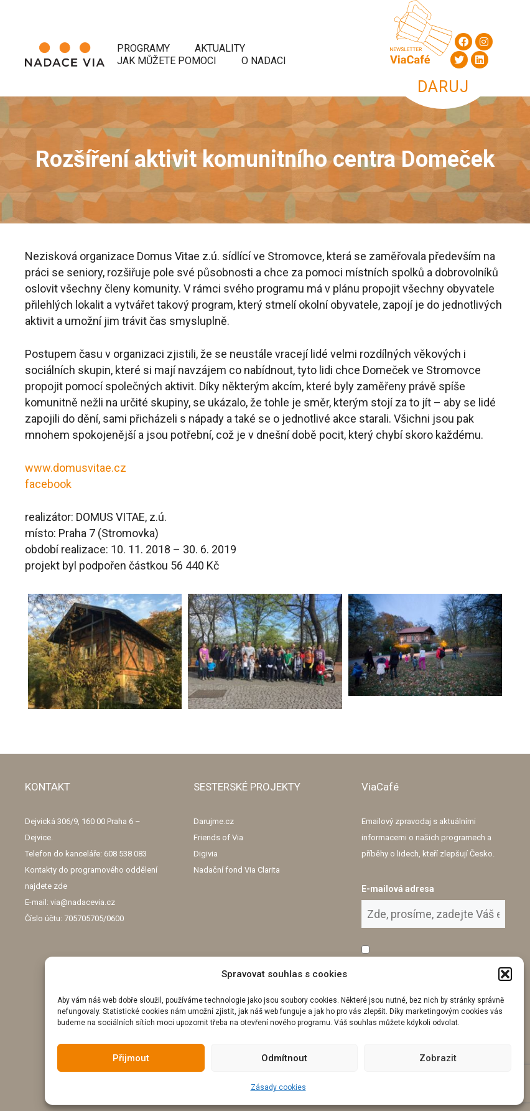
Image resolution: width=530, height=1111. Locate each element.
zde (60, 886)
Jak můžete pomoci (166, 61)
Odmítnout (284, 1058)
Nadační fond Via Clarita (236, 869)
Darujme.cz (213, 821)
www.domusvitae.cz (75, 467)
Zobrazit (438, 1058)
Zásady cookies (278, 1087)
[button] (505, 974)
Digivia (205, 853)
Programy (143, 48)
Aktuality (220, 48)
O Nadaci (263, 61)
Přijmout (131, 1058)
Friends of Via (218, 837)
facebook (48, 483)
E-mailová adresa (397, 889)
